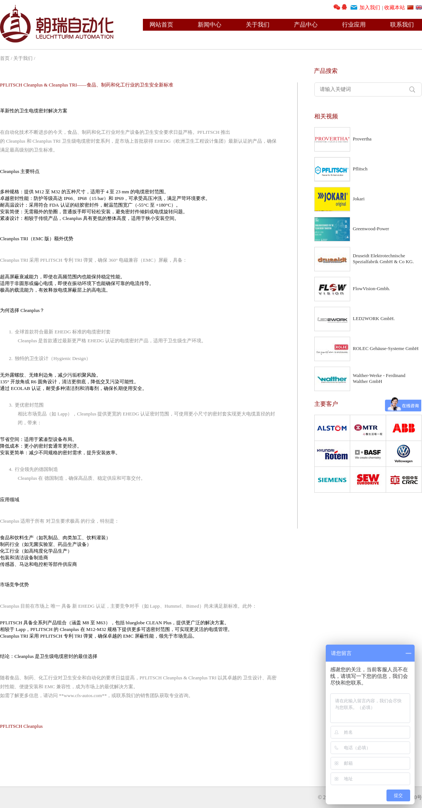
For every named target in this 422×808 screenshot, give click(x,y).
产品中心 (306, 24)
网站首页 (161, 24)
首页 (5, 58)
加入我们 (369, 7)
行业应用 (354, 24)
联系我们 (402, 24)
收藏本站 (394, 7)
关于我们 (257, 24)
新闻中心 (209, 24)
